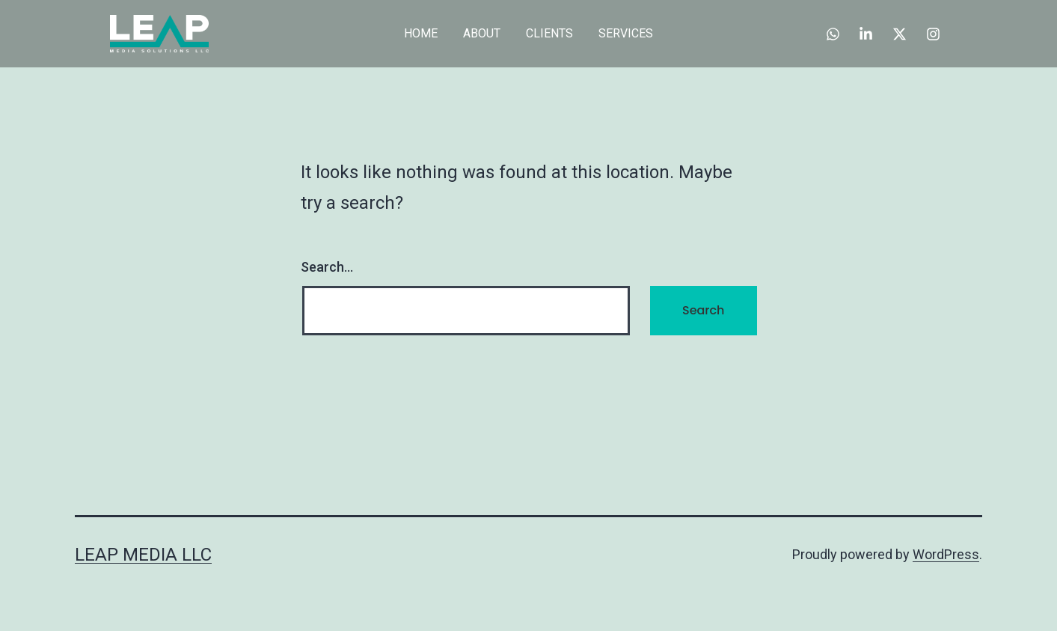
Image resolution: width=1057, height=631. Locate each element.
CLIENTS (549, 33)
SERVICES (625, 33)
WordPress (946, 554)
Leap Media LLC (143, 554)
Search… (327, 267)
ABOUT (481, 33)
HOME (421, 33)
